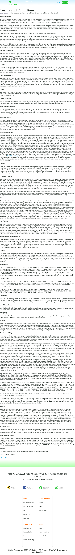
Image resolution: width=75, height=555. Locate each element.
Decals (41, 503)
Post (15, 3)
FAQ (24, 510)
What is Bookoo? (28, 503)
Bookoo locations (44, 532)
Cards (40, 506)
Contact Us (26, 514)
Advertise (26, 518)
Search (10, 2)
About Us (41, 528)
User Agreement (28, 536)
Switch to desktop (28, 540)
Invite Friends (43, 510)
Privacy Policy (27, 532)
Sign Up (65, 2)
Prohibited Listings (12, 156)
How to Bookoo (28, 506)
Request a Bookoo (44, 536)
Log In (58, 2)
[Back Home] (4, 457)
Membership (27, 528)
